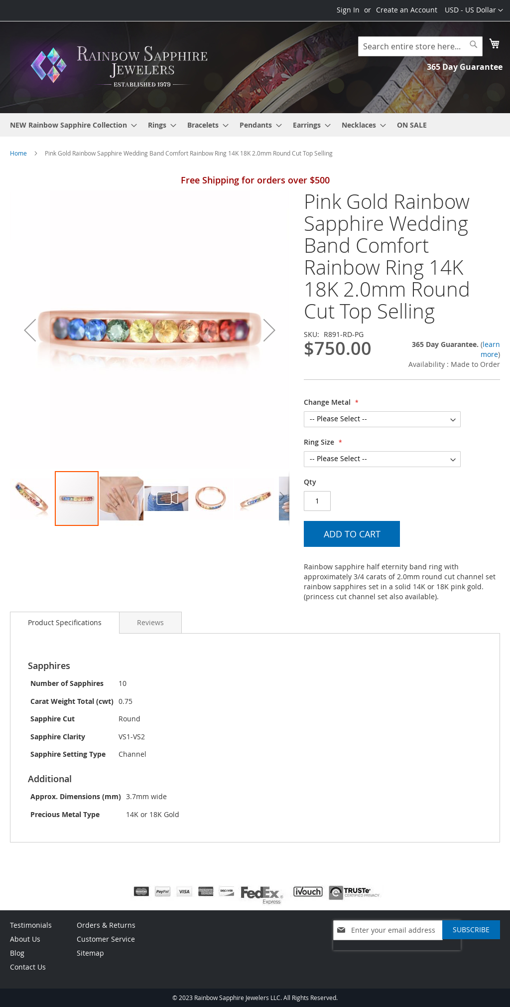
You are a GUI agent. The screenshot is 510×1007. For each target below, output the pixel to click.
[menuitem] (70, 125)
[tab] (65, 623)
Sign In (348, 9)
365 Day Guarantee (465, 66)
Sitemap (90, 953)
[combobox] (420, 46)
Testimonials (31, 925)
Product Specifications (65, 622)
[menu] (255, 125)
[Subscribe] (471, 929)
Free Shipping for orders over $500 (255, 180)
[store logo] (122, 66)
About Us (25, 939)
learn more (490, 349)
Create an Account (406, 9)
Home (18, 153)
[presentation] (397, 955)
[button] (474, 10)
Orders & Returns (106, 925)
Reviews (150, 622)
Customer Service (106, 939)
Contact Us (28, 967)
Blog (17, 953)
